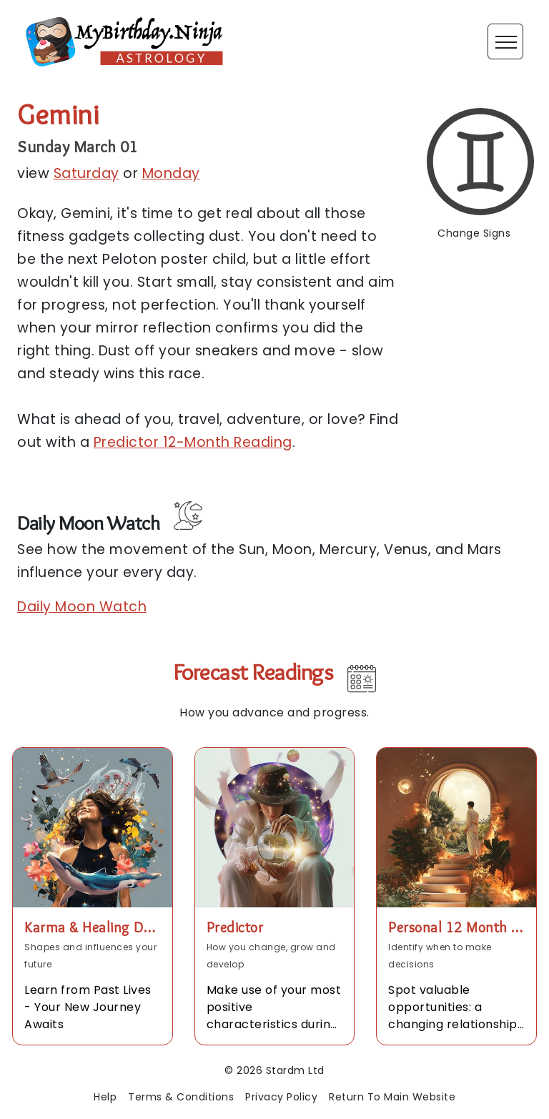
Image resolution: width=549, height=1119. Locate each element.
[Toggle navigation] (505, 41)
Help (105, 1097)
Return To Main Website (392, 1097)
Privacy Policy (281, 1097)
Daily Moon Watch (82, 606)
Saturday (86, 173)
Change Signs (473, 233)
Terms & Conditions (181, 1097)
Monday (171, 173)
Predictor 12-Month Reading (193, 442)
